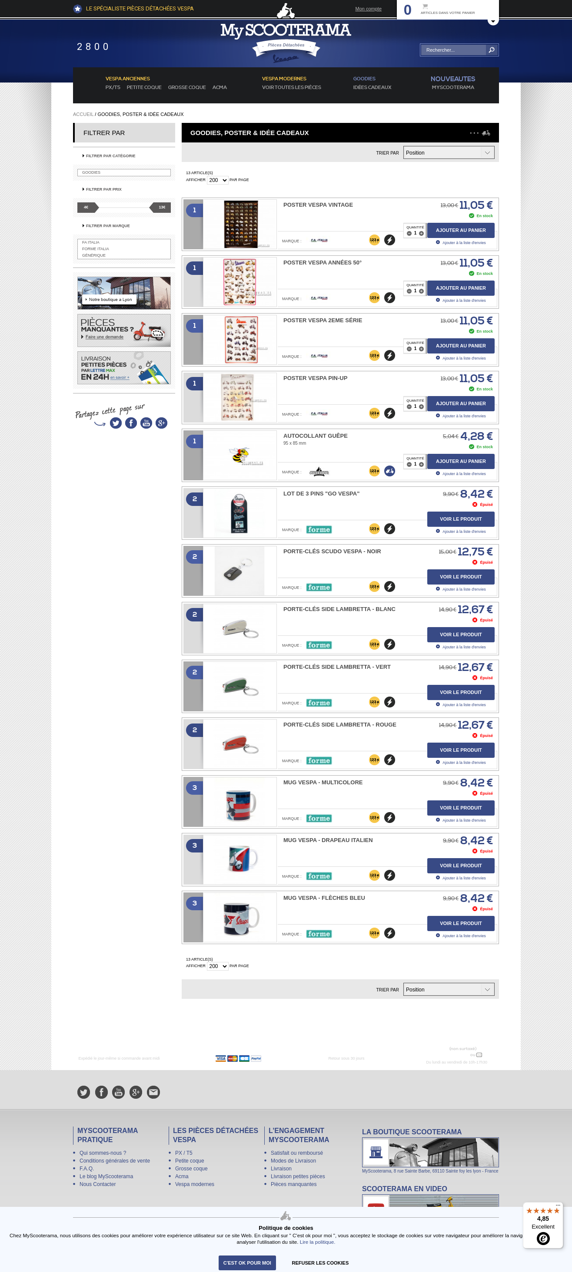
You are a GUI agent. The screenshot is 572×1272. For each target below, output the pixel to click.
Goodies (91, 172)
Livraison (281, 1169)
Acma (220, 88)
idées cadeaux (372, 88)
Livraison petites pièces (298, 1176)
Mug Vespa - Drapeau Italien (328, 840)
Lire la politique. (318, 1242)
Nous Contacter (98, 1184)
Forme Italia (95, 249)
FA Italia (91, 242)
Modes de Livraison (293, 1161)
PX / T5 (184, 1153)
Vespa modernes (194, 1184)
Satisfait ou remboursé (297, 1153)
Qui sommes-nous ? (103, 1153)
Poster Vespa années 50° (322, 262)
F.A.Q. (87, 1169)
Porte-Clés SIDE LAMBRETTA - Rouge (339, 724)
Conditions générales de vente (115, 1161)
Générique (94, 255)
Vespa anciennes (128, 79)
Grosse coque (187, 88)
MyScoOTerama (453, 88)
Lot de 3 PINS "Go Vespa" (321, 493)
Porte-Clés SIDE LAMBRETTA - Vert (337, 667)
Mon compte (368, 8)
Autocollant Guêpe (315, 436)
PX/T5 (113, 88)
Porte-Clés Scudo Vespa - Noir (332, 551)
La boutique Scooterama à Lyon (430, 1151)
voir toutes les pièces (291, 88)
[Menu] (558, 1207)
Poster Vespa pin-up (315, 378)
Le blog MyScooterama (106, 1176)
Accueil (83, 114)
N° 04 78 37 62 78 (448, 1054)
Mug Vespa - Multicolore (322, 782)
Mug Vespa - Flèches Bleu (324, 898)
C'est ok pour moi (247, 1262)
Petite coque (144, 88)
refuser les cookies (320, 1262)
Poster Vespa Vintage (318, 205)
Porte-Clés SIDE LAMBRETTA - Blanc (339, 609)
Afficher (196, 180)
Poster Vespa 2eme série (322, 320)
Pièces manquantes (293, 1184)
